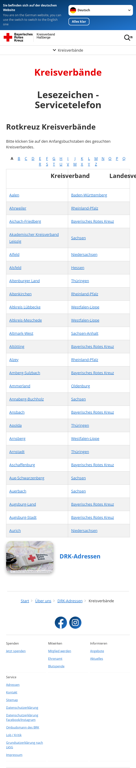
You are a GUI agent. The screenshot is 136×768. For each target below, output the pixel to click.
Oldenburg (80, 385)
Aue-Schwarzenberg (26, 478)
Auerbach (17, 491)
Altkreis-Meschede (25, 320)
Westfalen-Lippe (85, 307)
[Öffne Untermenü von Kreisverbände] (68, 50)
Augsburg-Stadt (23, 517)
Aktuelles (96, 659)
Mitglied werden (59, 651)
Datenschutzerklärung (22, 708)
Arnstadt (17, 451)
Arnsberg (17, 438)
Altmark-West (21, 333)
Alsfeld (15, 267)
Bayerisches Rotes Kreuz (92, 221)
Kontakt (11, 692)
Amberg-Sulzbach (24, 372)
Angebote (97, 651)
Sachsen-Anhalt (84, 333)
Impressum (14, 755)
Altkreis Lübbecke (25, 307)
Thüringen (80, 280)
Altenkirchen (20, 293)
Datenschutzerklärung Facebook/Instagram (22, 717)
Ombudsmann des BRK (22, 727)
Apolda (15, 425)
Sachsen (78, 237)
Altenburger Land (24, 280)
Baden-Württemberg (89, 195)
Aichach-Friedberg (25, 221)
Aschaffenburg (22, 464)
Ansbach (17, 412)
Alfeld (14, 254)
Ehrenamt (55, 659)
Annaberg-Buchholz (26, 399)
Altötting (16, 346)
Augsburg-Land (22, 504)
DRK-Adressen (80, 556)
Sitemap (12, 700)
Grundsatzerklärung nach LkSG (24, 745)
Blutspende (56, 666)
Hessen (77, 267)
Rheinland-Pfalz (84, 208)
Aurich (15, 530)
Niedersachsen (84, 254)
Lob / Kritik (13, 735)
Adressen (13, 685)
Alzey (13, 359)
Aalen (14, 195)
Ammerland (19, 385)
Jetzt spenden (16, 651)
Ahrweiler (17, 208)
